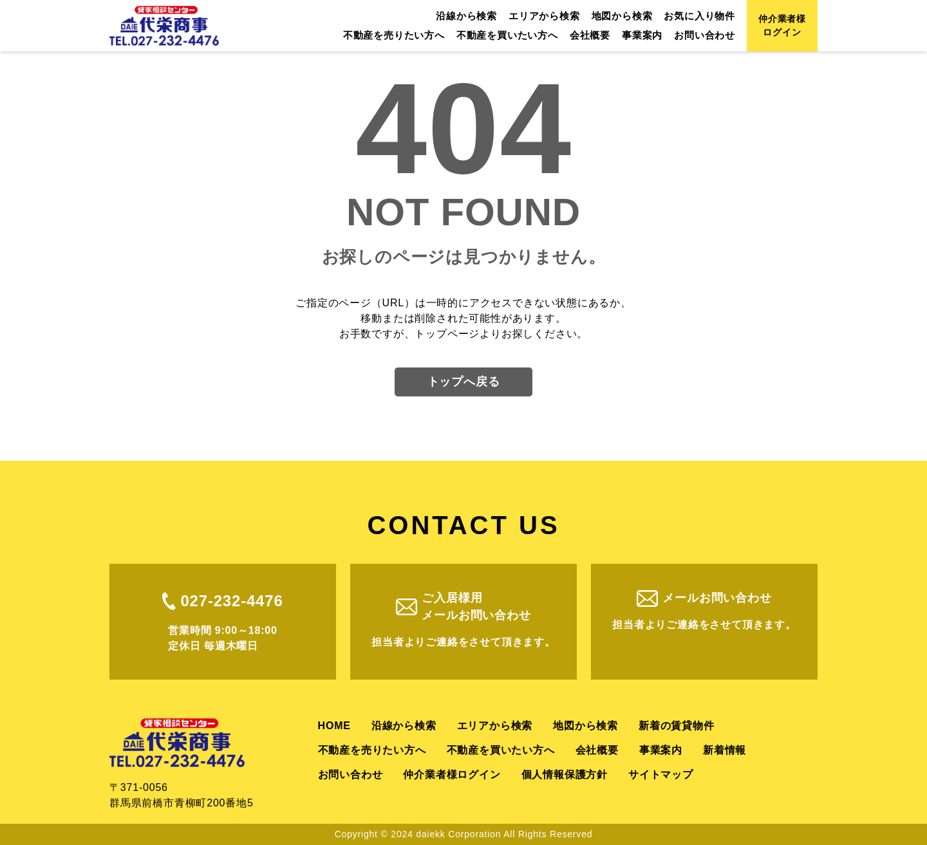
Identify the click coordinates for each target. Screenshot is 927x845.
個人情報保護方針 (564, 774)
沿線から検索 (466, 15)
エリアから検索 (544, 15)
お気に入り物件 (699, 15)
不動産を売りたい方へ (394, 35)
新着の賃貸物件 (677, 725)
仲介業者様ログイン (782, 25)
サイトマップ (660, 774)
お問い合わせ (704, 35)
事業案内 (642, 35)
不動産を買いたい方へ (507, 35)
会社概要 (590, 35)
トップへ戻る (463, 381)
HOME (334, 725)
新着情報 (724, 750)
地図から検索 (622, 15)
